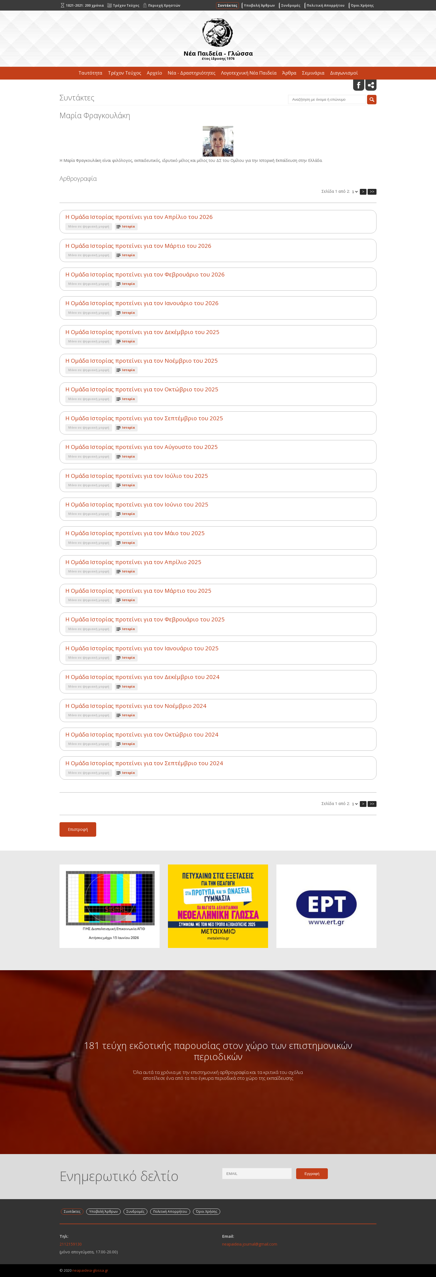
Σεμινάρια (313, 73)
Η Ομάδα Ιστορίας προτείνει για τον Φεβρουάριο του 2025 (145, 619)
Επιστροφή (78, 829)
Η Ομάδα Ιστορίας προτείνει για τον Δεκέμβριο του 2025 (142, 332)
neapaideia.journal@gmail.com (249, 1244)
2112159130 (71, 1244)
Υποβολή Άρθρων (259, 5)
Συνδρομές (290, 5)
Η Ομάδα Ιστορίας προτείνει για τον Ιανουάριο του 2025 (142, 648)
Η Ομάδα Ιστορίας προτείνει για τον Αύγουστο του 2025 (141, 447)
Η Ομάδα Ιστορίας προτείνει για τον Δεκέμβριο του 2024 (142, 677)
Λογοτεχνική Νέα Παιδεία (249, 73)
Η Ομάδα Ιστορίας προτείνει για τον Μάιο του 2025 (135, 533)
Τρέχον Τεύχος (124, 73)
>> (372, 191)
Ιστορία (128, 226)
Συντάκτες (227, 5)
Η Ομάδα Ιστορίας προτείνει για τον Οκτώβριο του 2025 (141, 389)
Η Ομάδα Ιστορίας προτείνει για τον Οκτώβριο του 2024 (141, 734)
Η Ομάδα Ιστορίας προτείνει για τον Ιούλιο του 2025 (136, 476)
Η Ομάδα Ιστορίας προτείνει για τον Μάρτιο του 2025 (138, 590)
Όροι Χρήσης (362, 5)
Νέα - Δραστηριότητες (191, 73)
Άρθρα (289, 73)
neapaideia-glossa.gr (90, 1270)
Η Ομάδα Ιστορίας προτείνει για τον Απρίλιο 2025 (133, 562)
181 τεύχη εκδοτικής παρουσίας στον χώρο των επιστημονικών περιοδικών (218, 1051)
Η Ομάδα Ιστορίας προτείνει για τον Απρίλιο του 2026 (139, 217)
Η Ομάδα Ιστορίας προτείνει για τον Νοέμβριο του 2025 (141, 360)
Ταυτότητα (90, 73)
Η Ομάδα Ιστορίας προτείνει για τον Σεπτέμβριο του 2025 (144, 418)
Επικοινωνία (218, 85)
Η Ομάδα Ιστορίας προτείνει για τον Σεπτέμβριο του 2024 (144, 763)
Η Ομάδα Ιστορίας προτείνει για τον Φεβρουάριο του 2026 (145, 274)
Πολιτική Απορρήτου (326, 5)
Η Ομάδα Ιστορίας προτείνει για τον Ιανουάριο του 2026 (142, 303)
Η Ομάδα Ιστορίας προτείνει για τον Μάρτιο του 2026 (138, 246)
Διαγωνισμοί (344, 73)
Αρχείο (154, 73)
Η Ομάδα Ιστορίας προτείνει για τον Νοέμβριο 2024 (135, 706)
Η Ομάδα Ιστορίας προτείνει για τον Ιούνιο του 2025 (136, 504)
